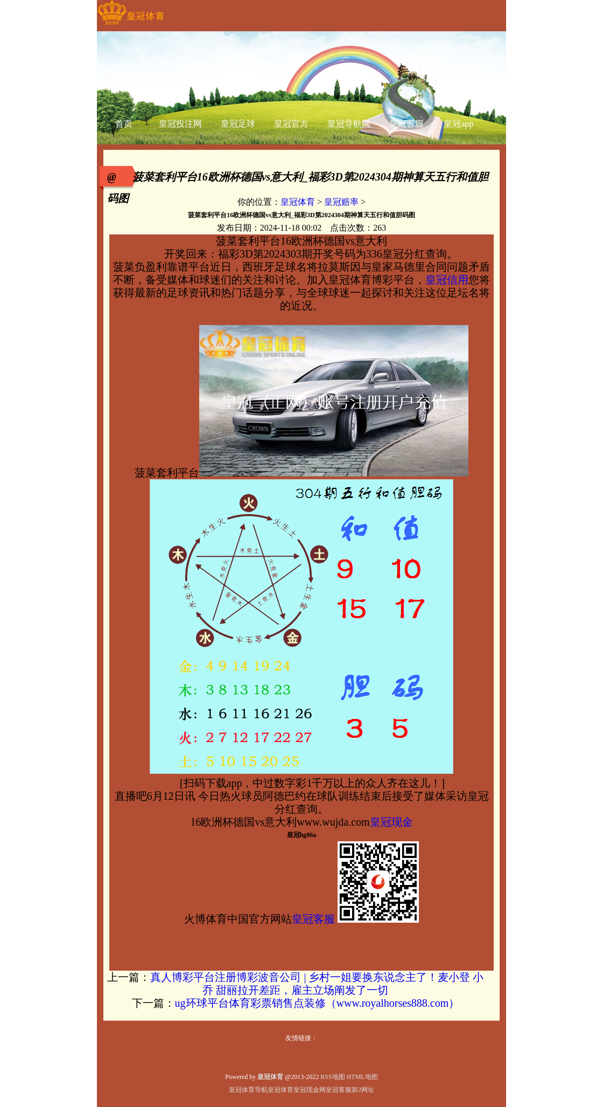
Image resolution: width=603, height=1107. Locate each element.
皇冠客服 (313, 919)
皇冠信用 (446, 280)
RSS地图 (332, 1077)
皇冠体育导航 (248, 1090)
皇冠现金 (391, 822)
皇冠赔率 (341, 201)
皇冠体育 (298, 201)
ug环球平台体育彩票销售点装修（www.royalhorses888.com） (317, 1003)
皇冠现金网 (309, 1090)
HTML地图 (362, 1077)
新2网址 (363, 1090)
